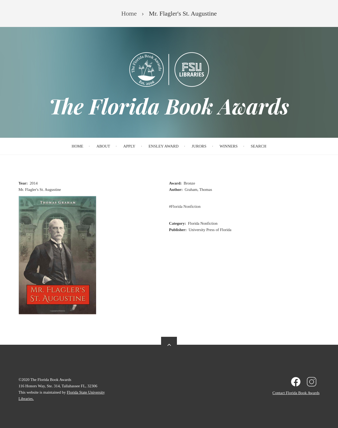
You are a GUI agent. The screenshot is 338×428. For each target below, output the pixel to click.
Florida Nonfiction (186, 206)
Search (258, 146)
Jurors (199, 146)
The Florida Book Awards (169, 106)
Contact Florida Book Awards (296, 393)
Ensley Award (163, 146)
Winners (228, 146)
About (103, 146)
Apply (129, 146)
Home (77, 146)
